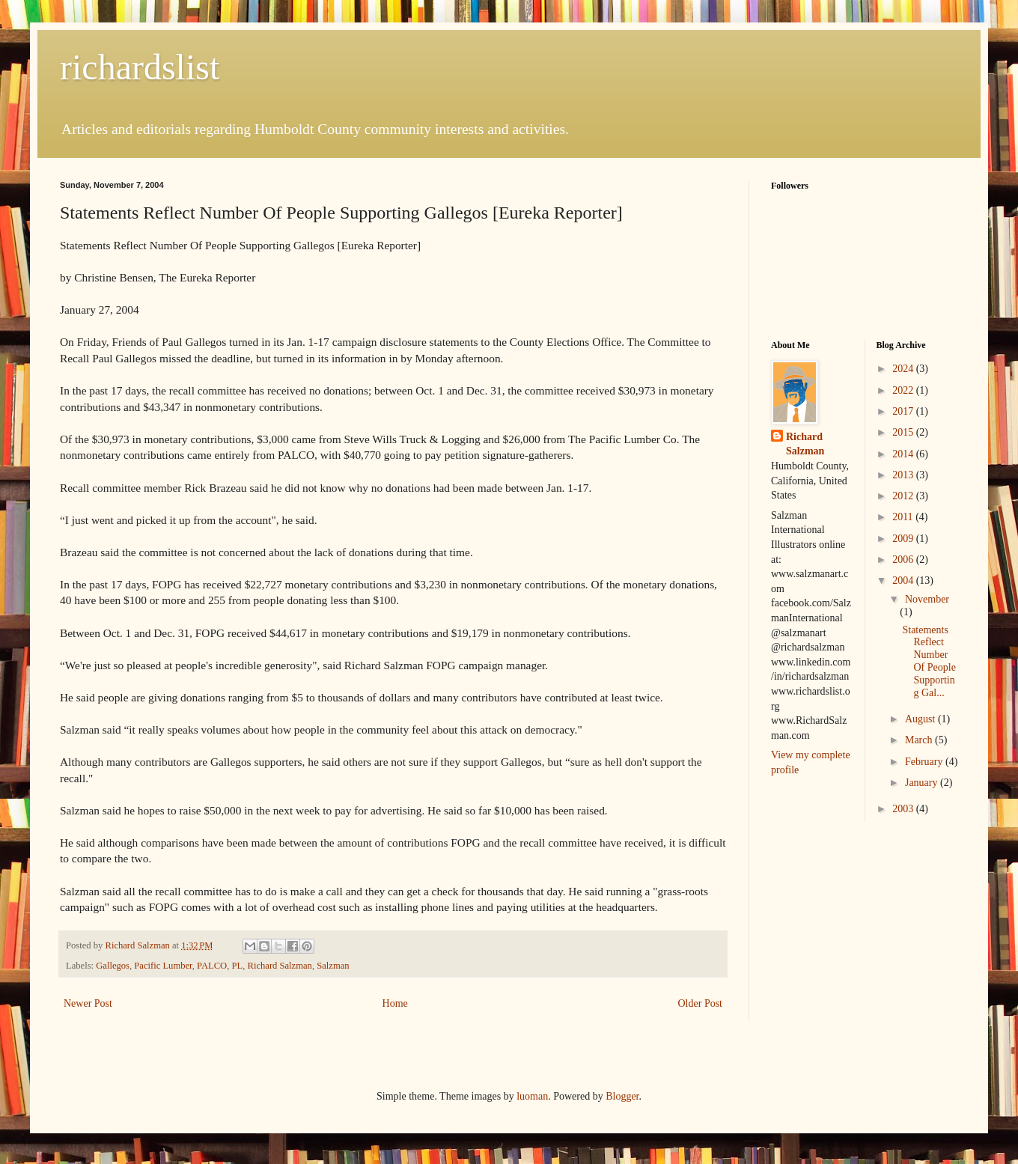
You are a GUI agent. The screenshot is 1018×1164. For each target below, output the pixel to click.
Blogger (622, 1096)
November (927, 599)
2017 (904, 411)
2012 (904, 496)
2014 (904, 454)
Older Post (700, 1003)
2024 (904, 368)
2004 (904, 580)
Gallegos (112, 965)
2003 (904, 808)
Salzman (333, 965)
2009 (904, 538)
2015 (904, 432)
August (921, 719)
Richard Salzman (280, 965)
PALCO (212, 965)
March (920, 740)
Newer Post (88, 1003)
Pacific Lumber (163, 965)
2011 (903, 516)
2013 (904, 475)
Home (395, 1003)
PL (237, 965)
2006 (904, 559)
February (925, 761)
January (922, 782)
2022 (904, 390)
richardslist (139, 67)
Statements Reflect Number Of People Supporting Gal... (928, 661)
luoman (532, 1096)
